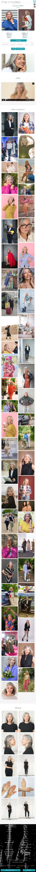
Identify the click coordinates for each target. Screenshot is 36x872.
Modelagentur (9, 825)
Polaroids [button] (18, 49)
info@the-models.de (27, 847)
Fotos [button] (13, 49)
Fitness (25, 836)
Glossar (32, 865)
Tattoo (25, 835)
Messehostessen (9, 842)
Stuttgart (9, 838)
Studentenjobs (9, 849)
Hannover (9, 836)
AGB (8, 865)
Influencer (25, 840)
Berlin (9, 827)
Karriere (18, 867)
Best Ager (25, 831)
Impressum (4, 865)
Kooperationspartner (9, 851)
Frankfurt (9, 840)
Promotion (9, 846)
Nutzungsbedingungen (21, 865)
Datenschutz (13, 865)
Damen (25, 827)
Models (25, 825)
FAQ (28, 865)
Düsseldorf (9, 831)
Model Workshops (9, 853)
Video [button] (23, 49)
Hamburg (9, 829)
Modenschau (25, 838)
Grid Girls (9, 844)
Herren (25, 829)
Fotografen (9, 855)
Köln (9, 833)
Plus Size (26, 833)
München (9, 835)
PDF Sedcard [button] (18, 40)
